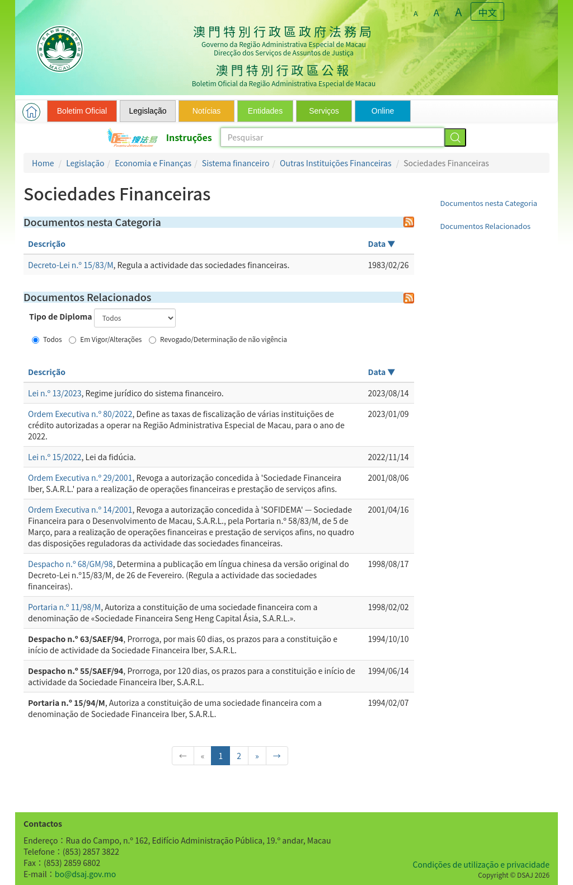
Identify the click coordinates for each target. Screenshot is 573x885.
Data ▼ (382, 243)
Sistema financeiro (236, 162)
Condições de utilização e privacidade (481, 864)
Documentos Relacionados (485, 226)
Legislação (85, 162)
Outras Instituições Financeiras (335, 162)
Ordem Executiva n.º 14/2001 (80, 509)
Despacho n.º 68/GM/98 (70, 563)
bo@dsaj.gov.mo (85, 873)
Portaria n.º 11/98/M (64, 606)
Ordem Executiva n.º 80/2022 (80, 413)
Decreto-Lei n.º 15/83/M (71, 264)
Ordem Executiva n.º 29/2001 (80, 477)
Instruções (189, 137)
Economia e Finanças (153, 162)
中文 (487, 12)
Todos (47, 339)
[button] (31, 112)
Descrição (46, 243)
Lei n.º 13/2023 (55, 393)
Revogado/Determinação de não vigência (218, 339)
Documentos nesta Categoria (489, 203)
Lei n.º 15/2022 (55, 456)
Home (43, 162)
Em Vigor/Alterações (105, 339)
